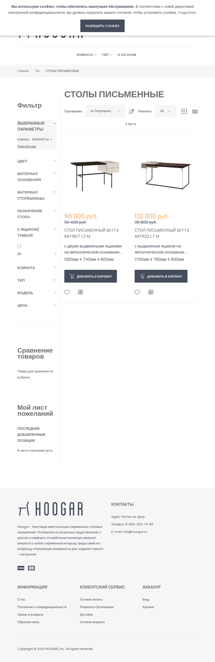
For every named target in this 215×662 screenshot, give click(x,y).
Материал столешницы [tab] (31, 195)
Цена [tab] (23, 305)
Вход (145, 599)
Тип (37, 71)
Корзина (148, 607)
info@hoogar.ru (135, 532)
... (121, 252)
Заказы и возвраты (31, 614)
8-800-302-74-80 (139, 524)
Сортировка (73, 111)
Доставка (86, 614)
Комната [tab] (26, 267)
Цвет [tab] (22, 161)
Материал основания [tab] (29, 176)
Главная (23, 71)
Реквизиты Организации (96, 607)
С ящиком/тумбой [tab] (29, 232)
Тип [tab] (21, 280)
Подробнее (187, 12)
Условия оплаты (91, 599)
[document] (102, 18)
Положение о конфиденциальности (42, 607)
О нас (22, 599)
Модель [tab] (25, 292)
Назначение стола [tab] (30, 213)
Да (19, 253)
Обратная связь (29, 622)
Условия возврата (92, 622)
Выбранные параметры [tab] (31, 126)
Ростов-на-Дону (133, 517)
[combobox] (105, 111)
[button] (67, 292)
